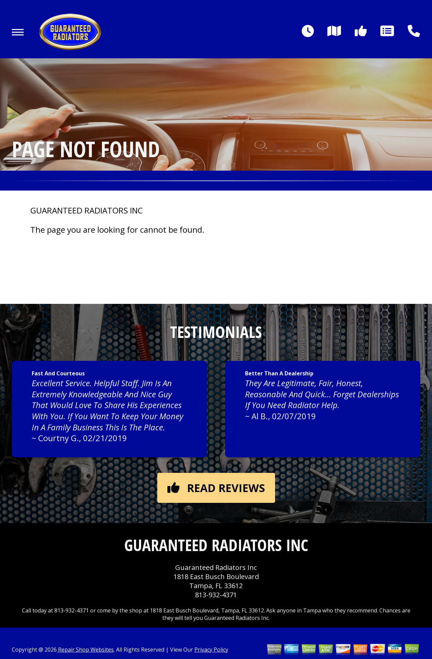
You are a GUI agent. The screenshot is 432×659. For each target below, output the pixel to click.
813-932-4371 (216, 594)
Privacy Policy (211, 649)
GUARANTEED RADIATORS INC (86, 210)
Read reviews (216, 488)
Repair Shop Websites (85, 649)
